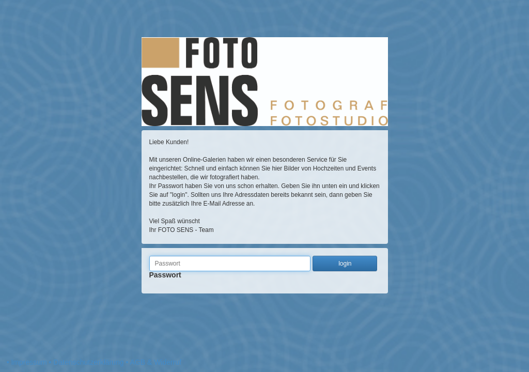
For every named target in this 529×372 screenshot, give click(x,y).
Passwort (165, 278)
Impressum (28, 362)
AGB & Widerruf (155, 362)
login (344, 263)
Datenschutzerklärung (88, 362)
